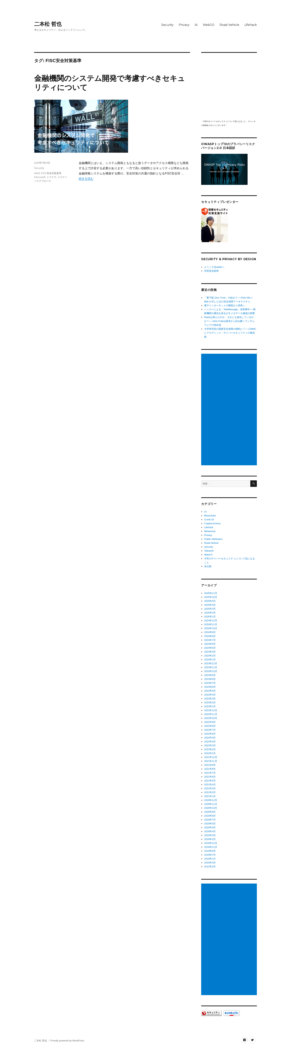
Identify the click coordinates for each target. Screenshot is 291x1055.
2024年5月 (210, 647)
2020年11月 (210, 804)
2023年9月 (210, 675)
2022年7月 (210, 729)
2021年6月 (210, 776)
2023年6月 (210, 686)
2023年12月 (210, 663)
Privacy (184, 25)
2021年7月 (210, 772)
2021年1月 (210, 796)
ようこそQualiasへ (214, 267)
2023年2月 (210, 702)
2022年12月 (210, 710)
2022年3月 (210, 745)
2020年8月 (210, 815)
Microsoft (39, 177)
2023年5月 (210, 690)
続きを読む (86, 178)
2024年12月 (210, 620)
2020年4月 (210, 831)
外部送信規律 (211, 270)
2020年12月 (210, 800)
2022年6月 (210, 733)
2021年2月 (210, 792)
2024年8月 (210, 636)
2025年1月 (210, 616)
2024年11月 (210, 624)
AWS (37, 173)
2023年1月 (210, 706)
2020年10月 (210, 808)
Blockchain (210, 515)
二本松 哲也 (48, 24)
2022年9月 (210, 722)
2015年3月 (210, 862)
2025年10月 (210, 597)
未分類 (207, 566)
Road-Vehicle (229, 25)
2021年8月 (210, 768)
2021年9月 (210, 765)
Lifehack (250, 25)
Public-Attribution (213, 539)
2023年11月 (210, 667)
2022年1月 (210, 753)
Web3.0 (208, 25)
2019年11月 (210, 847)
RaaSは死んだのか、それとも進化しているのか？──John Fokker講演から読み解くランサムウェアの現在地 (229, 321)
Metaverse (209, 531)
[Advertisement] (229, 409)
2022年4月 (210, 741)
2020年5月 (210, 827)
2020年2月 (210, 839)
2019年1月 (210, 858)
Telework (209, 550)
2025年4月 (210, 604)
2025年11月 (210, 593)
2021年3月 (210, 788)
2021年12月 (210, 757)
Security (167, 25)
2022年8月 (210, 726)
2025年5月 (210, 601)
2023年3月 (210, 698)
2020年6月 (210, 823)
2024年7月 (210, 640)
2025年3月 (210, 608)
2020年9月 (210, 811)
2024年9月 (210, 632)
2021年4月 (210, 784)
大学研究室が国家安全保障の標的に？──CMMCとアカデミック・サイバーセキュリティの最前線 (230, 332)
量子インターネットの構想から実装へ (224, 305)
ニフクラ (51, 177)
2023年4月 (210, 694)
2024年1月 (210, 659)
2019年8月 (210, 851)
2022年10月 (210, 718)
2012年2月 (210, 866)
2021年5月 (210, 780)
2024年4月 (210, 651)
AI (196, 25)
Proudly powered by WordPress (67, 1040)
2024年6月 (210, 644)
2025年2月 (210, 612)
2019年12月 (210, 843)
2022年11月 (210, 714)
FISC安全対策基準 (51, 173)
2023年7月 (210, 683)
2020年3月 (210, 835)
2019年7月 (210, 854)
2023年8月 (210, 679)
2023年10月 (210, 671)
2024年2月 (210, 655)
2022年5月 (210, 737)
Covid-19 (209, 519)
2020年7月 (210, 819)
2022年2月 (210, 749)
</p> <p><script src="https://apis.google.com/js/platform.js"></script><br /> (229, 86)
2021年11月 (210, 761)
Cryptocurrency (212, 523)
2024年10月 (210, 628)
